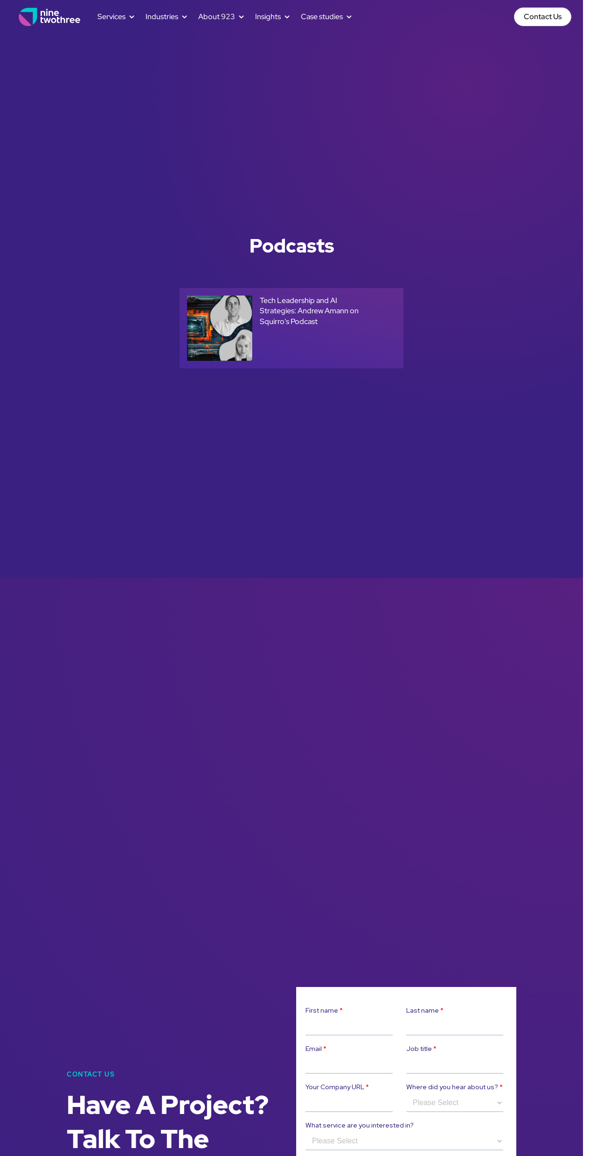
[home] (50, 17)
